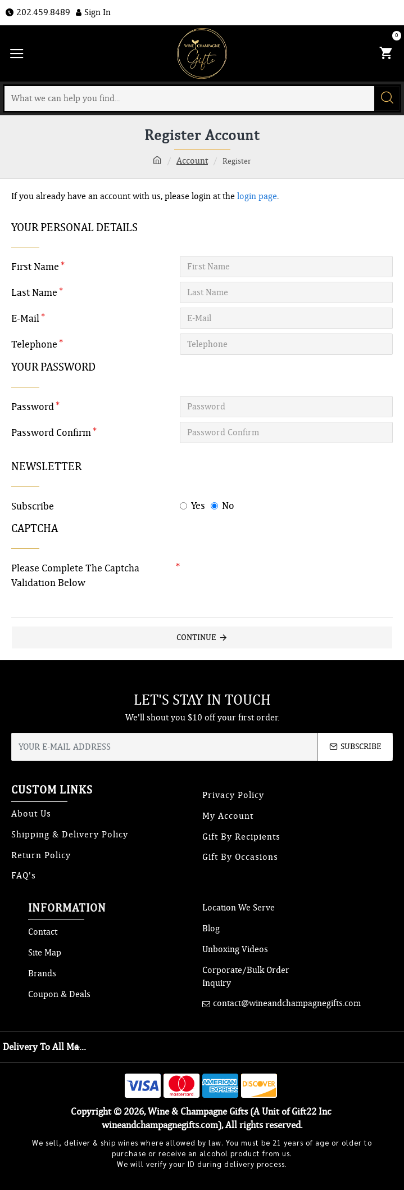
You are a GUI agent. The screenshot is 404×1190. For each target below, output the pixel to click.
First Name (35, 266)
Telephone (34, 344)
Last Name (34, 292)
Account (192, 160)
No (222, 505)
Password (32, 406)
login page (257, 196)
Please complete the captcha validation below (75, 575)
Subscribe (32, 506)
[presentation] (258, 577)
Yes (192, 505)
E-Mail (25, 318)
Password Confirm (51, 432)
